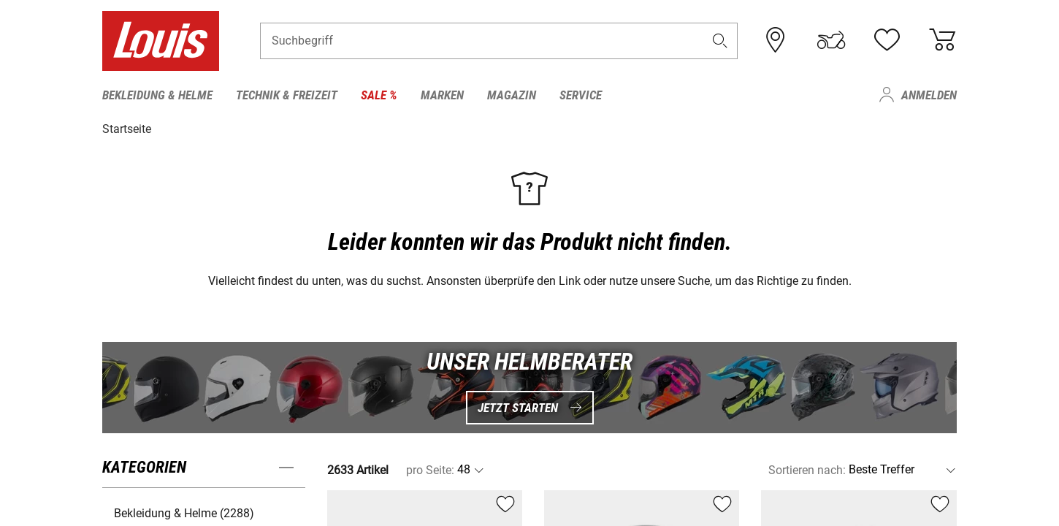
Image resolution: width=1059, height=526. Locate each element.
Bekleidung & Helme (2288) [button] (184, 512)
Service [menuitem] (580, 95)
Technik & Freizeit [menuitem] (286, 95)
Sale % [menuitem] (379, 95)
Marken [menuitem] (442, 95)
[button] (720, 41)
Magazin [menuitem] (511, 95)
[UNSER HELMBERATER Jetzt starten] (529, 386)
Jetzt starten (530, 407)
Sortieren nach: (807, 469)
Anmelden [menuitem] (929, 95)
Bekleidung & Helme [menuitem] (157, 95)
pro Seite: (430, 469)
